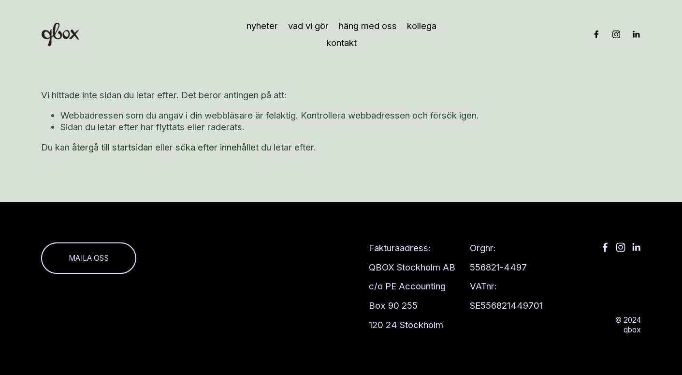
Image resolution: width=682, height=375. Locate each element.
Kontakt (341, 42)
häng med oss (368, 25)
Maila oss (88, 258)
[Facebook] (596, 34)
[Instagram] (616, 34)
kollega (421, 25)
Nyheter (262, 25)
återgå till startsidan (112, 147)
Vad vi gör (308, 25)
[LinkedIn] (636, 34)
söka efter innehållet (217, 147)
